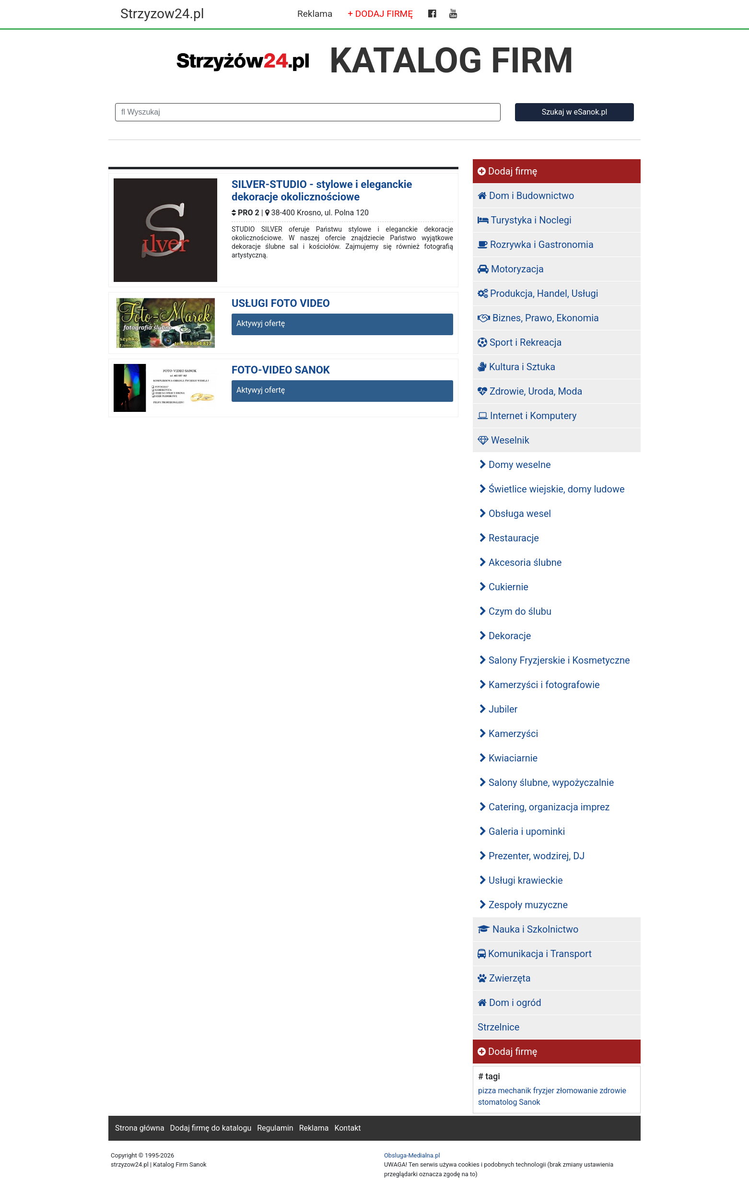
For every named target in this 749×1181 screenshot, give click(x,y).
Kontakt (347, 1128)
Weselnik (503, 440)
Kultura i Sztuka (516, 367)
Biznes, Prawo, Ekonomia (538, 318)
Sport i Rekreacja (520, 342)
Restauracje (509, 538)
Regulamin (275, 1128)
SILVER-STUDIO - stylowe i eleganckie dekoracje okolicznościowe (322, 190)
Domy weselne (515, 464)
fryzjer (543, 1090)
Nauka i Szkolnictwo (528, 929)
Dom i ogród (509, 1002)
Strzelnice (498, 1027)
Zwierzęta (504, 978)
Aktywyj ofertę (260, 323)
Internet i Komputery (527, 415)
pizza (487, 1090)
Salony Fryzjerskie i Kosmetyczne (555, 660)
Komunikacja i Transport (535, 953)
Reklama (314, 13)
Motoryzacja (511, 269)
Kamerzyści (509, 733)
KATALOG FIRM (451, 60)
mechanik (514, 1090)
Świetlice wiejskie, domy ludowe (552, 489)
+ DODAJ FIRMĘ (380, 13)
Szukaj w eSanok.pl (575, 112)
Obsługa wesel (515, 513)
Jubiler (498, 709)
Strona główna (139, 1128)
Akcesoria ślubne (521, 562)
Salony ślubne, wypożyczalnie (547, 782)
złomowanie (576, 1090)
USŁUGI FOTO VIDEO (281, 303)
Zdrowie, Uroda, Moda (530, 391)
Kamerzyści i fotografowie (540, 684)
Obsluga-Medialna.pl (412, 1155)
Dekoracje (505, 636)
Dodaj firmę (507, 171)
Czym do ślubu (515, 611)
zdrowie (612, 1090)
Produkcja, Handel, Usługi (538, 293)
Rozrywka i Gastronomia (536, 244)
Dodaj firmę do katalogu (211, 1128)
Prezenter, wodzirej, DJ (532, 856)
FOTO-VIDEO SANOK (281, 370)
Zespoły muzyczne (524, 905)
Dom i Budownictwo (526, 195)
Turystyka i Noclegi (525, 220)
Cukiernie (504, 587)
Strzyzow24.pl (162, 14)
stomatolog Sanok (509, 1102)
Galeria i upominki (522, 831)
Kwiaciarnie (509, 758)
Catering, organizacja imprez (544, 807)
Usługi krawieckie (521, 880)
